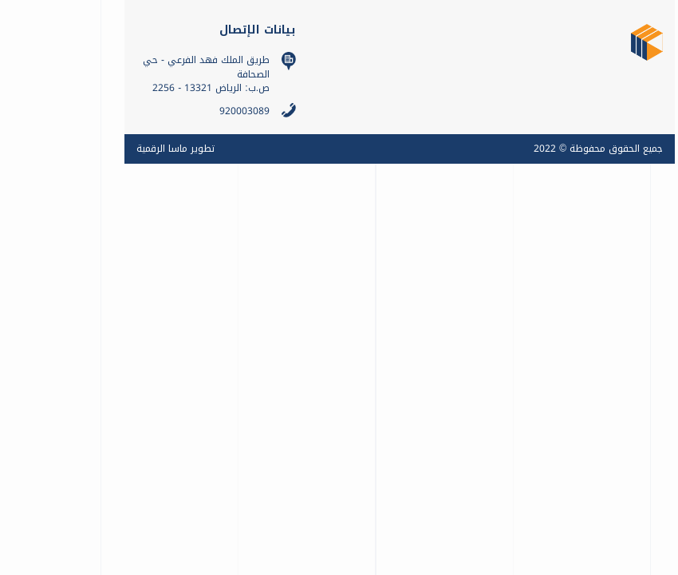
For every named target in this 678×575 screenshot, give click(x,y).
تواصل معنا (638, 215)
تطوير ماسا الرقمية (75, 148)
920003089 (144, 111)
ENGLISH (638, 302)
